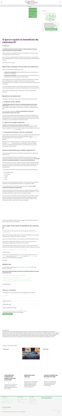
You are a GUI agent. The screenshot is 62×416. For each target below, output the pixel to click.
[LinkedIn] (5, 409)
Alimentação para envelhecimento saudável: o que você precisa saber (9, 378)
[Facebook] (3, 409)
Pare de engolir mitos (33, 404)
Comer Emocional (5, 401)
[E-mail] (21, 306)
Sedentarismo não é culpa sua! (29, 376)
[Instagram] (7, 409)
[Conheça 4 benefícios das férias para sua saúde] (51, 348)
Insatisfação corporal (21, 402)
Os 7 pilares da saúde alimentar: (33, 402)
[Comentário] (21, 297)
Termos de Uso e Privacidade (56, 410)
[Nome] (21, 303)
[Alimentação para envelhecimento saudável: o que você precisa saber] (11, 348)
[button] (60, 2)
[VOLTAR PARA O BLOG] (21, 283)
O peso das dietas (32, 399)
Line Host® (58, 413)
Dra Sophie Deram (5, 330)
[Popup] (1, 2)
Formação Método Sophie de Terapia (22, 400)
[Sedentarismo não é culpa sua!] (31, 348)
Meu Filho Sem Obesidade (7, 403)
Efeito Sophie (4, 399)
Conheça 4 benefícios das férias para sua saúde (51, 376)
